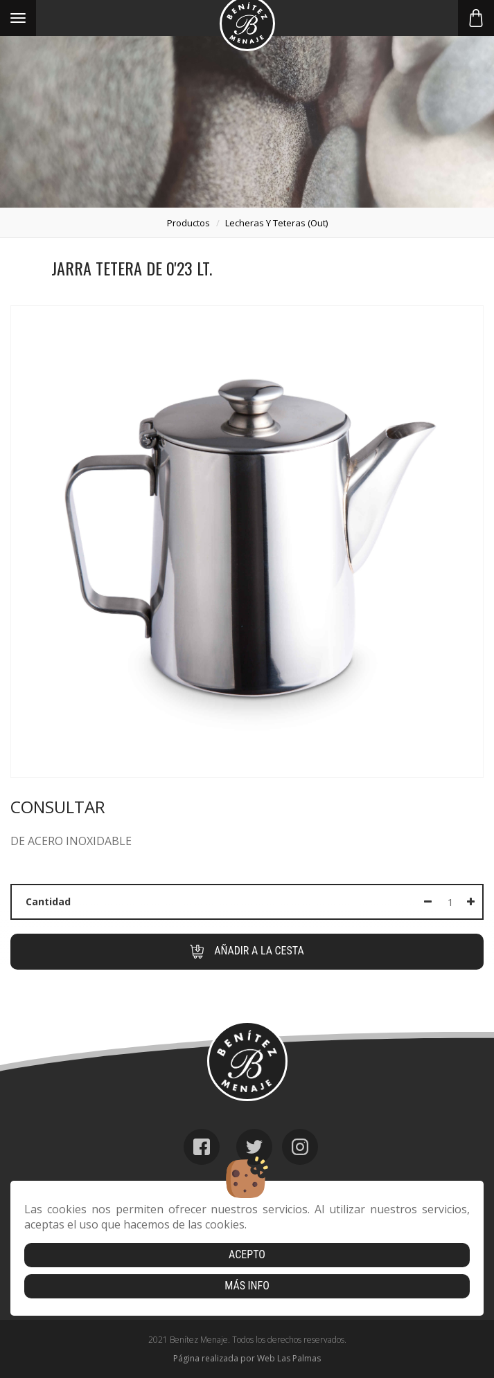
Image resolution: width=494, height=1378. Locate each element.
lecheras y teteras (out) (276, 223)
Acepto (247, 1254)
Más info (247, 1285)
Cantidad (48, 901)
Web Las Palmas (289, 1358)
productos (188, 223)
